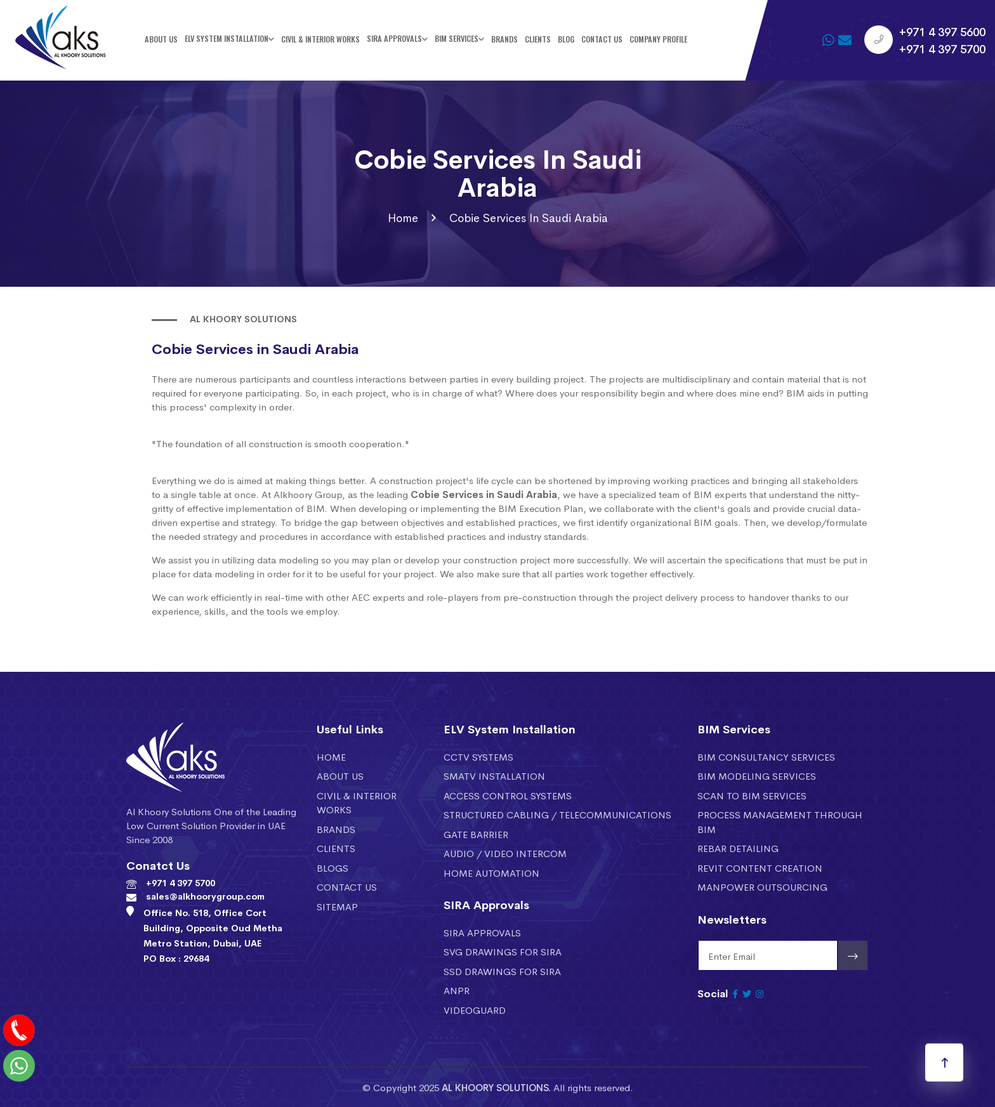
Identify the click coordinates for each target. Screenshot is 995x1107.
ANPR (457, 990)
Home (403, 217)
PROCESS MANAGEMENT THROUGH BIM (779, 821)
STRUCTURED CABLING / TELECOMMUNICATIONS (557, 814)
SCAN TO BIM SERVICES (752, 795)
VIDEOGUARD (475, 1009)
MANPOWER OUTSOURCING (762, 886)
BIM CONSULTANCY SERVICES (766, 756)
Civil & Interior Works (320, 39)
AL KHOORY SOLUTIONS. (496, 1087)
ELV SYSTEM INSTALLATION (226, 39)
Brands (504, 39)
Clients (538, 39)
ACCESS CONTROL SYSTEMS (508, 795)
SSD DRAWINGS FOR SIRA (502, 971)
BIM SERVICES (456, 39)
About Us (161, 39)
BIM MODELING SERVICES (756, 775)
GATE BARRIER (476, 834)
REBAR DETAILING (738, 848)
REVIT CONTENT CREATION (759, 867)
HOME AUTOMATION (491, 872)
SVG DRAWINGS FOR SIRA (503, 951)
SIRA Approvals (394, 39)
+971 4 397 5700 (942, 48)
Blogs (332, 867)
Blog (566, 39)
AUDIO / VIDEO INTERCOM (505, 853)
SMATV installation (494, 775)
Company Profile (658, 39)
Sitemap (337, 906)
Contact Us (602, 39)
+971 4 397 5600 (942, 31)
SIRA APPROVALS (482, 932)
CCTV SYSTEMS (478, 756)
